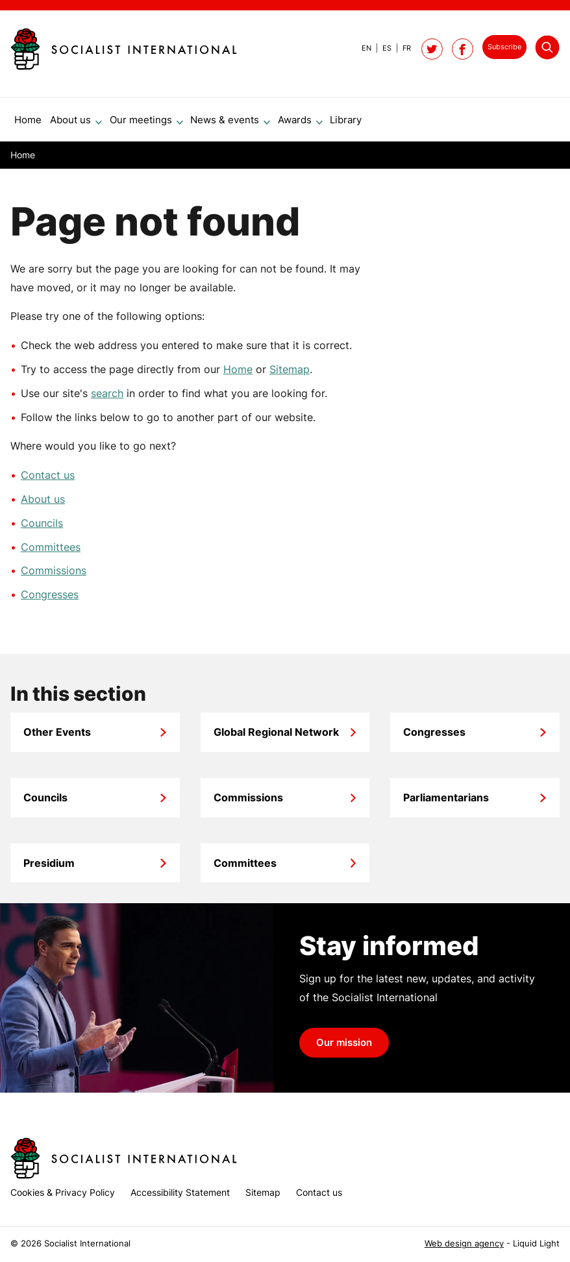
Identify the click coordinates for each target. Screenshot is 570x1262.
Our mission (344, 1048)
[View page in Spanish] (381, 48)
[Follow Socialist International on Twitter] (432, 49)
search (107, 398)
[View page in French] (401, 48)
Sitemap (289, 374)
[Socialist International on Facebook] (462, 49)
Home (238, 374)
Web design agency (464, 1243)
